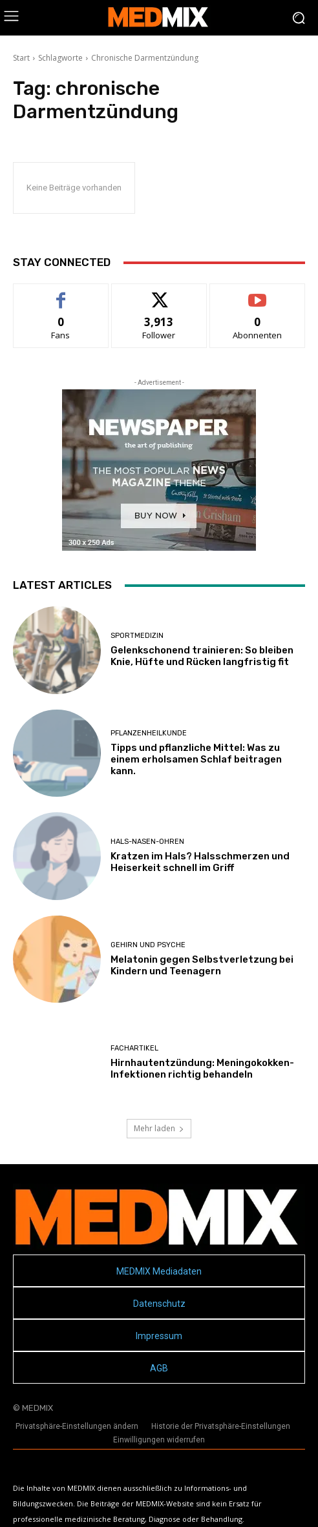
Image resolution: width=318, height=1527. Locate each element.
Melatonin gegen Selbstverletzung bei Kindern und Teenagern (202, 965)
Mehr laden (159, 1128)
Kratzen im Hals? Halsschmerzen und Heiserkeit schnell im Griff (200, 862)
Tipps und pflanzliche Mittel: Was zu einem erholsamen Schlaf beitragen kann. (196, 759)
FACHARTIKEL (134, 1048)
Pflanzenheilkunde (149, 733)
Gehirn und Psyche (148, 944)
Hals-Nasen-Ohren (147, 841)
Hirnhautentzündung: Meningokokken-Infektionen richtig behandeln (202, 1068)
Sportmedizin (137, 635)
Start (21, 57)
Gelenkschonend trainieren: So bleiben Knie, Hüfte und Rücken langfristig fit (202, 656)
